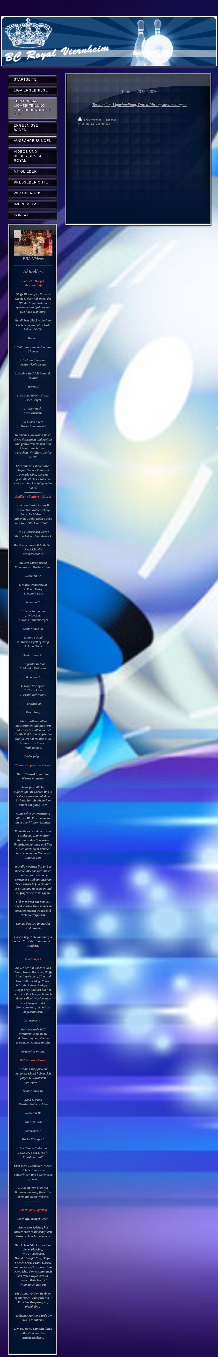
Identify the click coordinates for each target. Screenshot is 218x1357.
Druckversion (90, 120)
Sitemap (111, 120)
